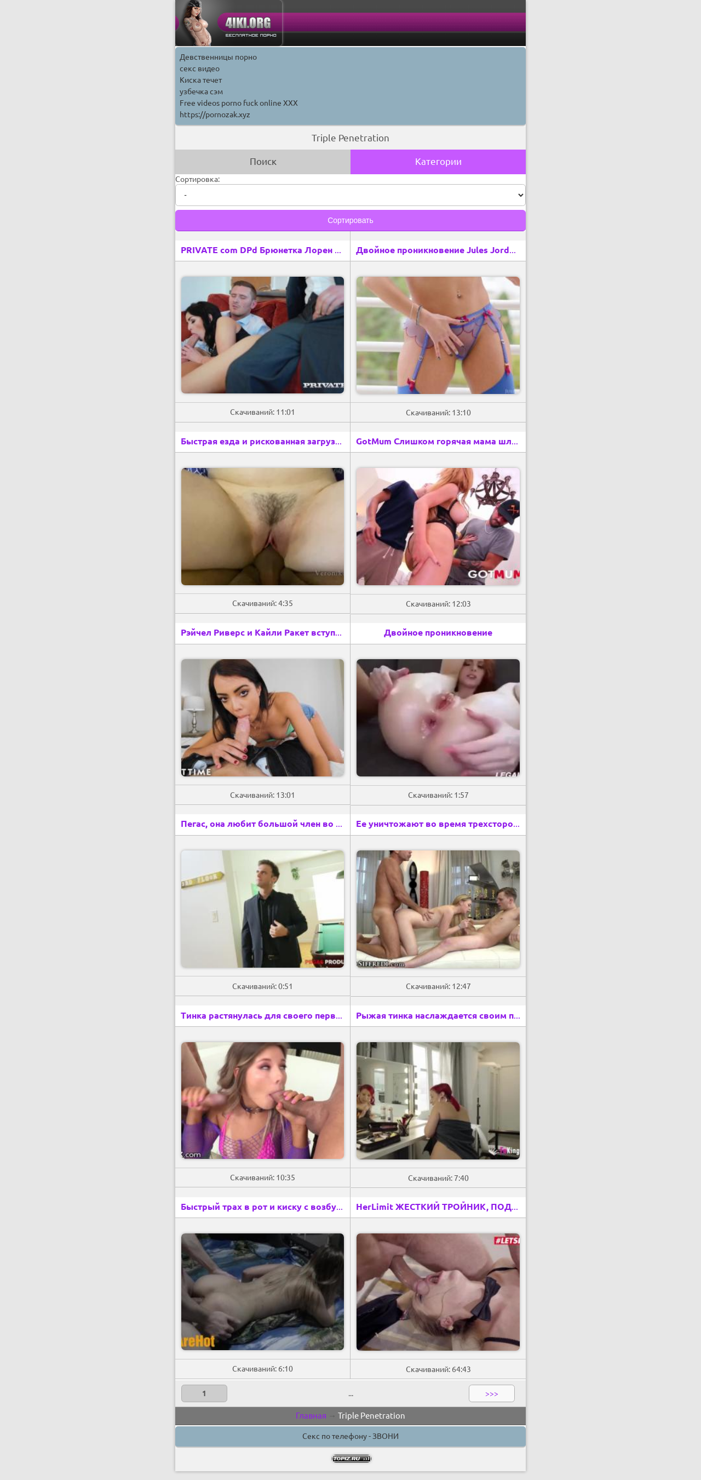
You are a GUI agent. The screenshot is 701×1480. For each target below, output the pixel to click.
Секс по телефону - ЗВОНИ (350, 1436)
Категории (438, 161)
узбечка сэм (201, 91)
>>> (491, 1393)
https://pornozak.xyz (215, 114)
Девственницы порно (218, 57)
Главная (311, 1415)
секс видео (200, 68)
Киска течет (201, 80)
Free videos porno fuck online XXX (239, 103)
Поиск (263, 161)
